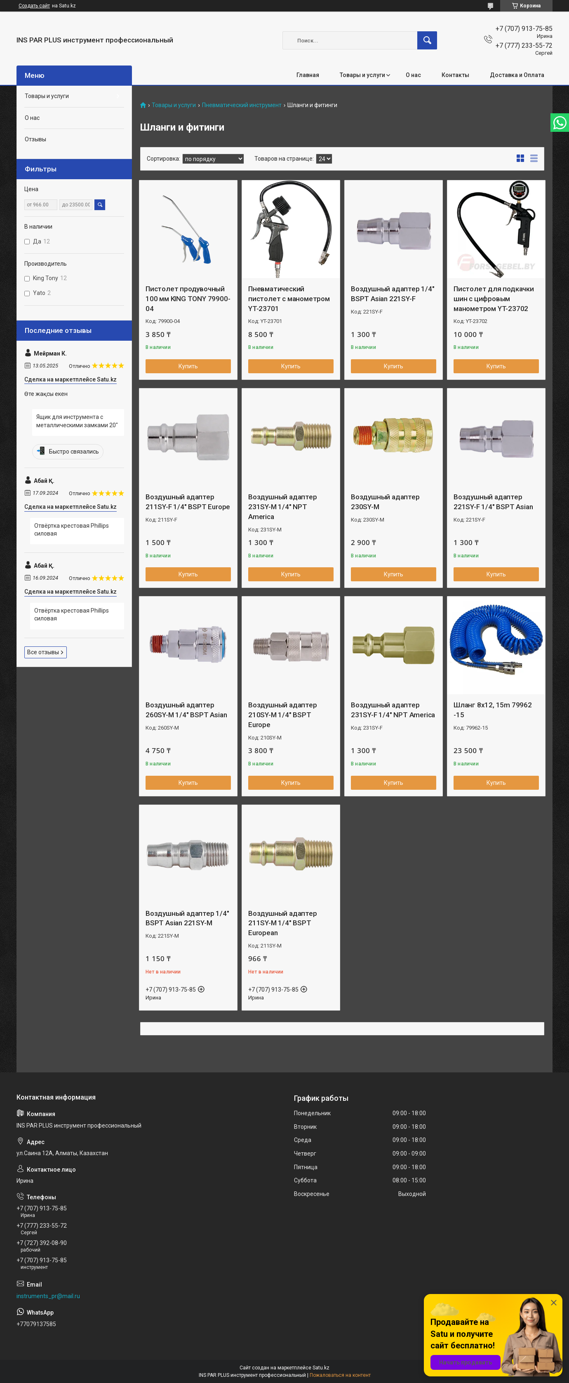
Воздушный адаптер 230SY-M (385, 502)
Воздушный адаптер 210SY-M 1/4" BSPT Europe (282, 715)
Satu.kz (321, 1368)
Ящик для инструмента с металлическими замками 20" (77, 421)
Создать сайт (34, 6)
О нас (413, 75)
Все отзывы (43, 652)
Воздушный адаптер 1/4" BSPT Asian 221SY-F (393, 294)
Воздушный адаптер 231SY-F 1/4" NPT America (393, 710)
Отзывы (35, 139)
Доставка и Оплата (517, 75)
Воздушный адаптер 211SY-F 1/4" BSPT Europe (188, 502)
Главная (307, 75)
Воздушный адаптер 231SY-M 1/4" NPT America (282, 507)
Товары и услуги (362, 75)
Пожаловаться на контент (340, 1375)
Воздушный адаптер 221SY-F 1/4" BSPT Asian (493, 502)
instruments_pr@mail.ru (48, 1296)
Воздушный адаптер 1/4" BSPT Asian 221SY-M (187, 918)
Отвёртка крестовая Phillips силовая (71, 529)
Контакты (455, 75)
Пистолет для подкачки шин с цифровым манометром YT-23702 (494, 299)
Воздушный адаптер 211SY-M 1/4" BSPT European (282, 923)
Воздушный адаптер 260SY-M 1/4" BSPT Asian (186, 710)
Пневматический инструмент (242, 105)
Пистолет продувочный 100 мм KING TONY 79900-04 (188, 299)
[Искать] (427, 40)
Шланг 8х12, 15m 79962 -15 (493, 710)
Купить (188, 366)
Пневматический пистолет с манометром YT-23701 (289, 299)
